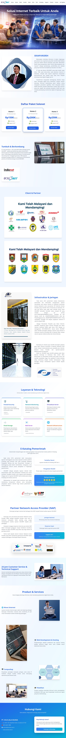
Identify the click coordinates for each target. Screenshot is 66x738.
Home (12, 2)
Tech (37, 2)
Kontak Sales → (11, 127)
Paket (20, 2)
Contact (56, 2)
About (16, 2)
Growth (25, 2)
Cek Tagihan (62, 2)
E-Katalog (41, 2)
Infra (33, 2)
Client (29, 2)
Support (46, 2)
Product (51, 2)
